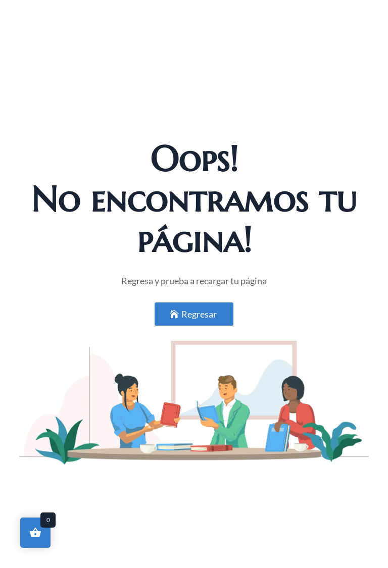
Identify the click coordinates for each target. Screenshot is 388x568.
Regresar (199, 314)
